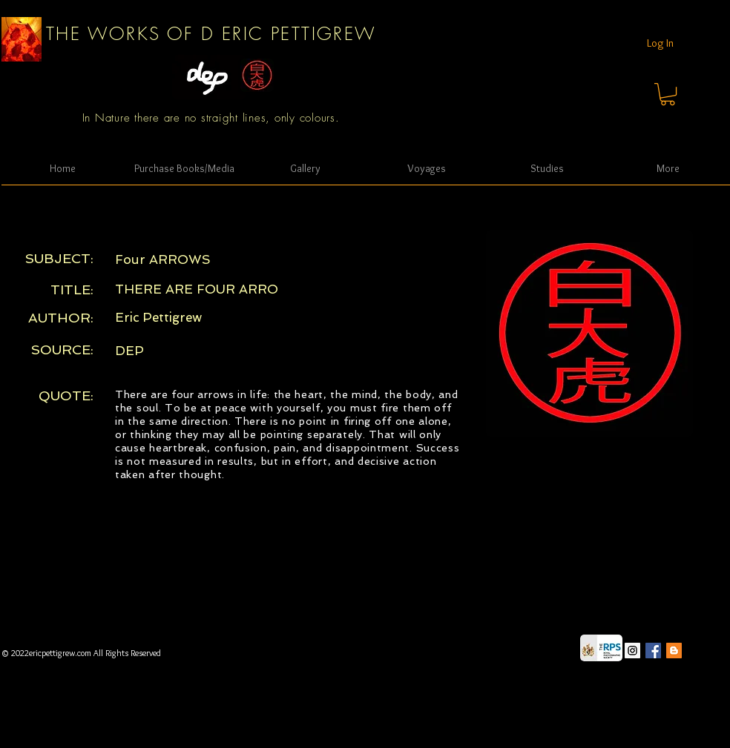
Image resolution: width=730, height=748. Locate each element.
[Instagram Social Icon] (632, 650)
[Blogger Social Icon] (674, 650)
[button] (667, 94)
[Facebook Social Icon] (653, 650)
